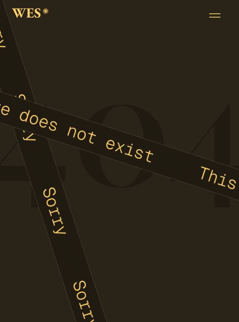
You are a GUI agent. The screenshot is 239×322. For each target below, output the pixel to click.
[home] (30, 15)
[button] (215, 15)
